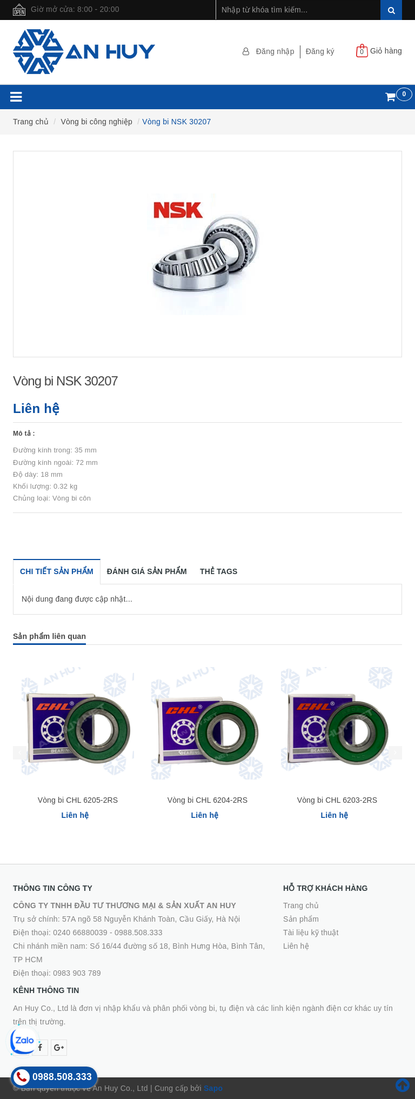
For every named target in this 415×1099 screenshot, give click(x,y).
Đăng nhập (275, 51)
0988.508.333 (139, 932)
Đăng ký (320, 51)
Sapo (213, 1088)
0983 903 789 (77, 973)
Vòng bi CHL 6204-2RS (208, 800)
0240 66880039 (80, 932)
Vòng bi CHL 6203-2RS (337, 800)
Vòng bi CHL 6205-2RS (78, 800)
